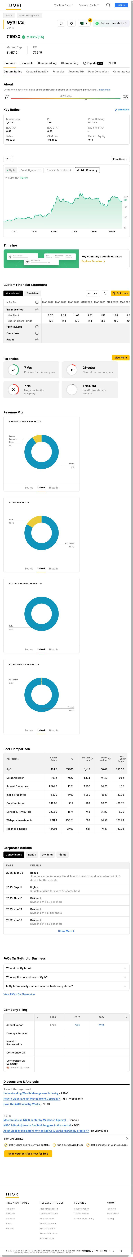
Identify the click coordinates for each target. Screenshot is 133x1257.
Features (111, 1208)
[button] (12, 759)
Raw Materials (47, 1238)
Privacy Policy (81, 1208)
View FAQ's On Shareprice (19, 994)
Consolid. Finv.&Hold (18, 811)
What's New (113, 1213)
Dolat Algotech (15, 777)
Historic (53, 487)
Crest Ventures (15, 803)
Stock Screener (48, 1223)
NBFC (112, 63)
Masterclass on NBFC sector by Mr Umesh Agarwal (35, 1119)
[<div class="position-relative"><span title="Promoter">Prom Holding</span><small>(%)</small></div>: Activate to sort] (103, 759)
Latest (41, 487)
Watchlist (10, 1218)
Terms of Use (81, 1213)
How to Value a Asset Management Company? (31, 1098)
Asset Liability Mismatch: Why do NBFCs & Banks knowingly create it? (46, 1130)
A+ (95, 293)
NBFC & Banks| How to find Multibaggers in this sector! (37, 1125)
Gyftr (9, 769)
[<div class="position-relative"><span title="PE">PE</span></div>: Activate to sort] (70, 759)
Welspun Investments (19, 820)
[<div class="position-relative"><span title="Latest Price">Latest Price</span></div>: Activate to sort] (53, 759)
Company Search (49, 1213)
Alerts (9, 1223)
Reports (92, 63)
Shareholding (69, 63)
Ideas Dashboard (49, 1208)
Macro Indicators (48, 1233)
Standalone (33, 293)
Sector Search (47, 1218)
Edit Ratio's (122, 109)
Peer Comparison (98, 71)
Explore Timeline (94, 261)
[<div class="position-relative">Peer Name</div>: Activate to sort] (24, 759)
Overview (9, 63)
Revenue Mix (76, 71)
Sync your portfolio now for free (28, 1153)
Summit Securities (17, 786)
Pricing (110, 1218)
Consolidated (13, 293)
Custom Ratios (12, 71)
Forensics (58, 71)
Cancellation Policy (84, 1218)
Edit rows (120, 293)
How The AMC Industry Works (22, 1104)
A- (89, 293)
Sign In (121, 5)
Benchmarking (47, 63)
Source (29, 487)
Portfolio (10, 1213)
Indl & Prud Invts (16, 794)
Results (9, 1228)
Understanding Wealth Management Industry (31, 1093)
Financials (26, 63)
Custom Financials (37, 71)
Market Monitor (48, 1228)
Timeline (10, 1208)
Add (87, 170)
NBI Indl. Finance (16, 828)
